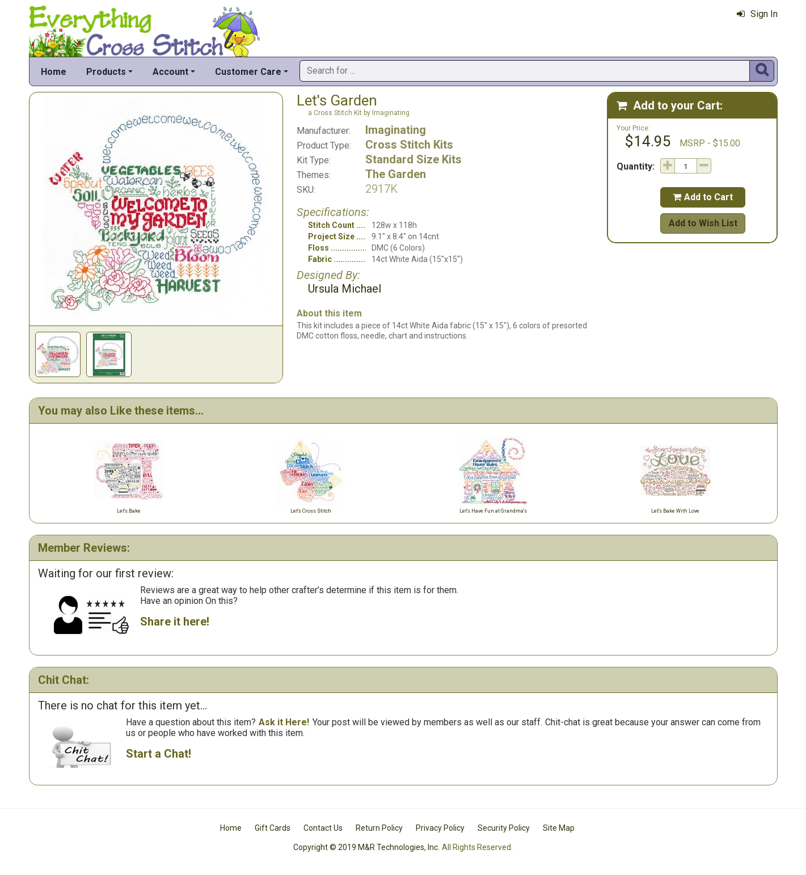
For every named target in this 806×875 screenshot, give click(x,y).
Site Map (559, 827)
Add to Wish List (703, 223)
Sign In (757, 14)
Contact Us (323, 827)
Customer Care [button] (248, 71)
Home (53, 71)
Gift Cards (272, 827)
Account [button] (170, 71)
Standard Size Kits (413, 159)
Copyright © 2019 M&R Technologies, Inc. (366, 847)
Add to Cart (703, 197)
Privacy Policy (440, 827)
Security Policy (504, 827)
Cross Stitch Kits (409, 144)
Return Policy (379, 827)
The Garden (395, 174)
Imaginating (395, 130)
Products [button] (106, 71)
